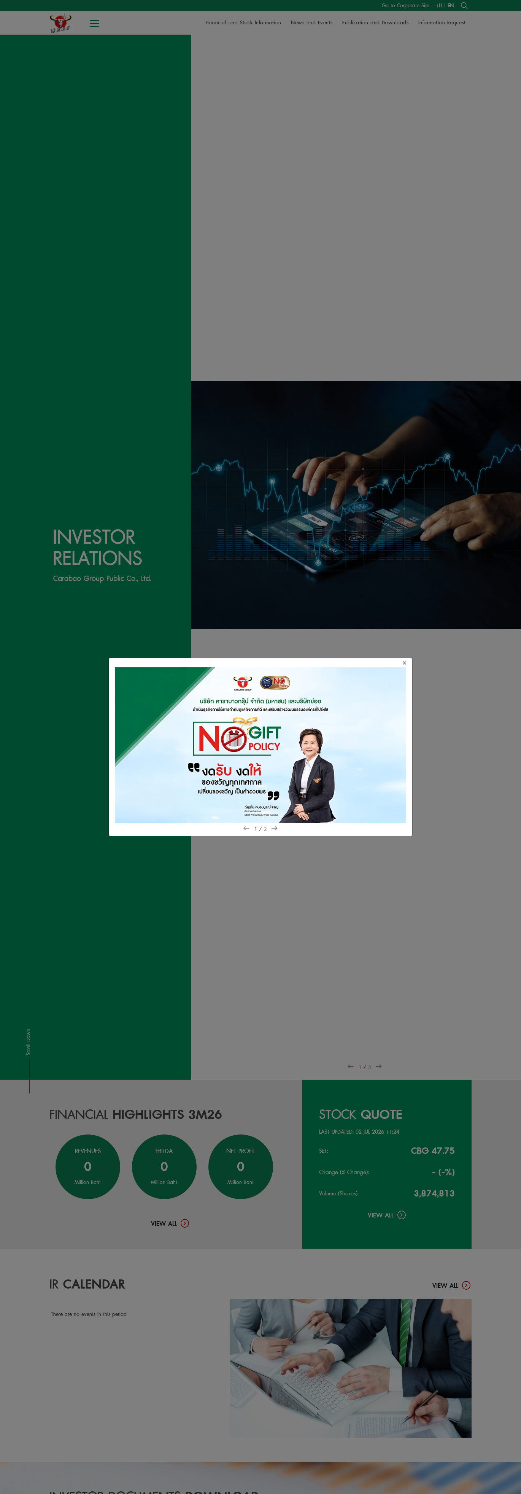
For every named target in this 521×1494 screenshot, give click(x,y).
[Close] (407, 662)
